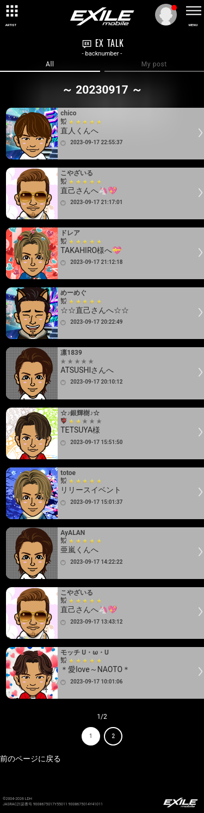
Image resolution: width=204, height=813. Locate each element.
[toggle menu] (193, 11)
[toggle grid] (11, 11)
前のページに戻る (30, 758)
